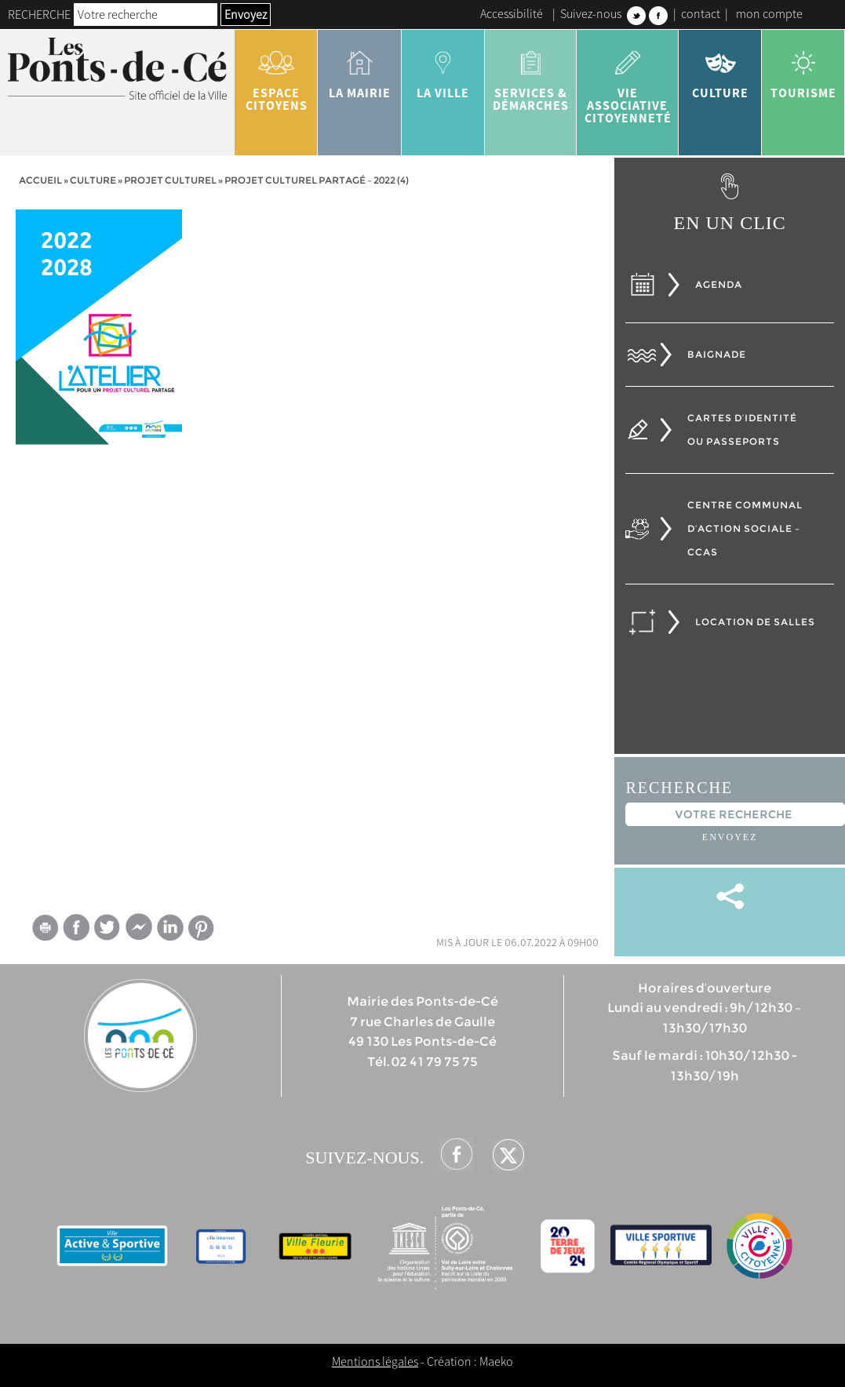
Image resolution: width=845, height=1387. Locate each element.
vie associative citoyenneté (628, 82)
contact (700, 13)
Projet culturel (170, 180)
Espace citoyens (276, 75)
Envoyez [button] (245, 14)
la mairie (359, 69)
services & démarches (531, 75)
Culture (720, 69)
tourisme (803, 69)
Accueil (40, 180)
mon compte (769, 13)
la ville (443, 69)
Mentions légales (375, 1361)
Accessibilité (511, 13)
